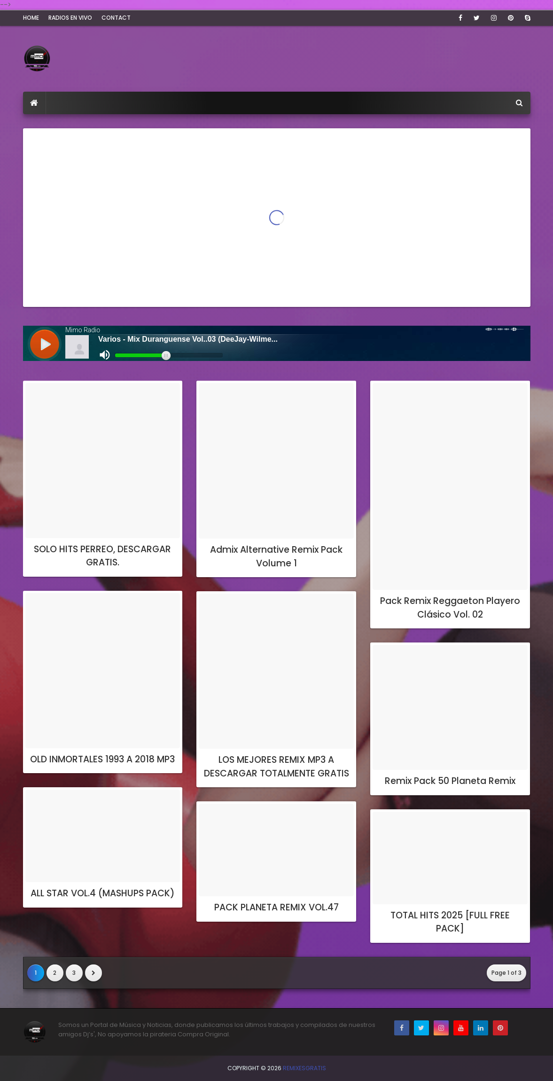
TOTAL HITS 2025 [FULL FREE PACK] (450, 922)
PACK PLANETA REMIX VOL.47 (276, 907)
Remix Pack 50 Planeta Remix (450, 781)
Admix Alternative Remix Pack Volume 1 (276, 556)
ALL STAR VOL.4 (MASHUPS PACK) (103, 893)
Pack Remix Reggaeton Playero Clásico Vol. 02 (450, 608)
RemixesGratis (304, 1068)
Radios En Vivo (70, 18)
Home (31, 18)
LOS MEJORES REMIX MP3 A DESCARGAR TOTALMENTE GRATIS (276, 766)
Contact (116, 18)
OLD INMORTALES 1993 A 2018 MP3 (102, 759)
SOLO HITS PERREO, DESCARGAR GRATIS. (102, 556)
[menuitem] (34, 103)
